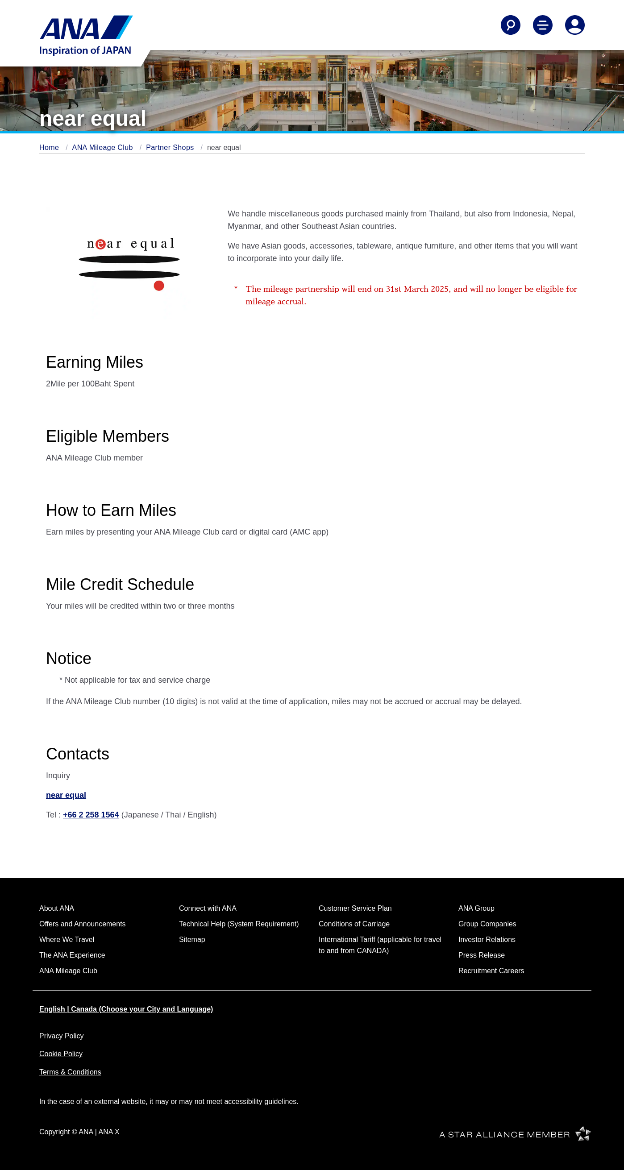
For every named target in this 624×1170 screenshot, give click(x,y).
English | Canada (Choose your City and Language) (126, 1009)
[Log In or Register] (575, 25)
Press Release (481, 955)
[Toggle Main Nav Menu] (543, 25)
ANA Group (476, 908)
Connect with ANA (208, 908)
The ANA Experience (72, 955)
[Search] (510, 25)
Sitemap (192, 939)
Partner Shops (171, 147)
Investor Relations (487, 939)
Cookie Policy (61, 1054)
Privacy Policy (61, 1036)
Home (50, 147)
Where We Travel (66, 939)
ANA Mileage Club (103, 147)
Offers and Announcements (82, 924)
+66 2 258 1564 (91, 814)
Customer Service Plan (355, 908)
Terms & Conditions (70, 1072)
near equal (66, 795)
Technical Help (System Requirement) (239, 924)
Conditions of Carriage (354, 924)
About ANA (56, 908)
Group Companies (487, 924)
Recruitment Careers (491, 971)
